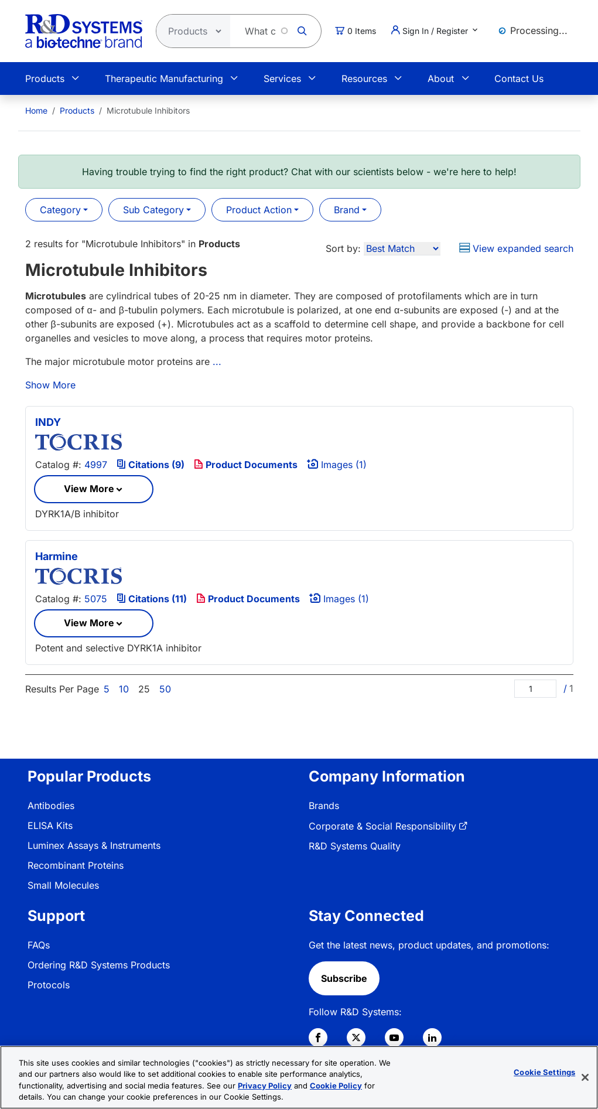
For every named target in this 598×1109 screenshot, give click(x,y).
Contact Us (519, 78)
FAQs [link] (39, 945)
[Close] (585, 1078)
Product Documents (246, 464)
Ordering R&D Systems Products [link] (99, 965)
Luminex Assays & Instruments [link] (94, 845)
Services (282, 78)
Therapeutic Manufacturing (164, 78)
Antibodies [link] (51, 805)
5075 (95, 599)
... (217, 361)
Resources (364, 78)
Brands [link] (324, 805)
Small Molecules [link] (63, 885)
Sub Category (153, 210)
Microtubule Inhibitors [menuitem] (148, 110)
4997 (95, 464)
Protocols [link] (49, 985)
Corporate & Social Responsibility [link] (382, 826)
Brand (347, 210)
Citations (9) (150, 464)
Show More (50, 385)
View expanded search (516, 248)
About (441, 78)
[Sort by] (402, 248)
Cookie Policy (336, 1086)
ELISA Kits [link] (50, 825)
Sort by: (343, 248)
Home (36, 110)
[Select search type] (189, 31)
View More (89, 488)
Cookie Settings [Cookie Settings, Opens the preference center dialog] (544, 1073)
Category (60, 210)
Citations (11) (152, 599)
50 (165, 689)
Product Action (259, 210)
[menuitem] (36, 110)
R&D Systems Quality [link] (355, 846)
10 (124, 689)
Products (44, 78)
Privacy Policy (265, 1086)
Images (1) (337, 464)
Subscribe (344, 978)
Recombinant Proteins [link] (76, 865)
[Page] (535, 689)
